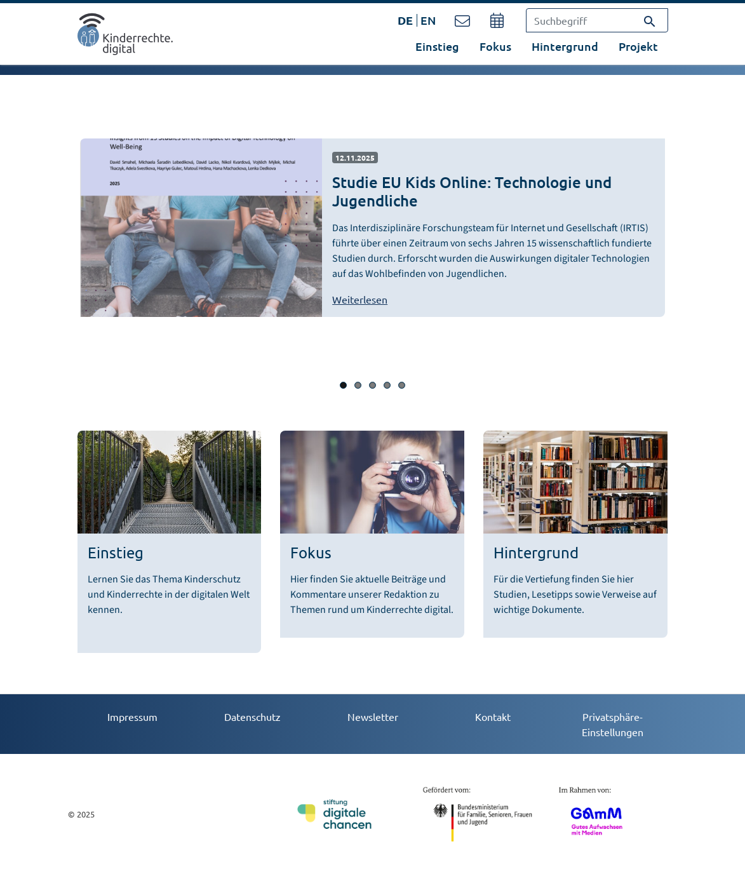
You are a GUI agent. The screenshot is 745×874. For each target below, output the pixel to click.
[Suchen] (650, 20)
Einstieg (437, 46)
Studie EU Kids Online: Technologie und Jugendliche (472, 191)
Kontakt (493, 716)
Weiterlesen (359, 299)
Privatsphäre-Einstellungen (612, 724)
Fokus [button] (495, 46)
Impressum (132, 716)
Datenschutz (252, 716)
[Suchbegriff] (597, 20)
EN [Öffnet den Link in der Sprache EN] (428, 20)
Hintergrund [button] (565, 46)
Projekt (638, 46)
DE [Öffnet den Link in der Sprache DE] (405, 20)
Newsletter (372, 716)
